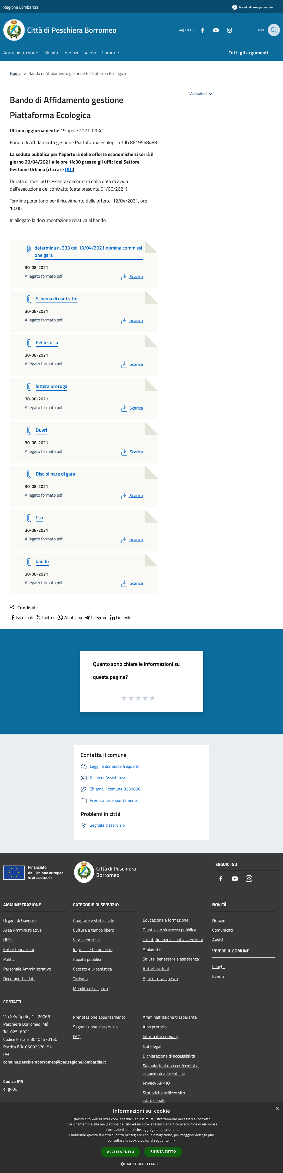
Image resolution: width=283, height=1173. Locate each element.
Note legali (152, 1046)
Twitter (45, 617)
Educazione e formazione (165, 920)
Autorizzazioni (156, 968)
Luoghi (218, 966)
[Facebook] (198, 30)
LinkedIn (120, 617)
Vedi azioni (201, 94)
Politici (9, 959)
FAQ (77, 1036)
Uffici (8, 939)
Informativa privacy (160, 1036)
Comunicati (222, 930)
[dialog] (141, 1138)
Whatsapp (69, 617)
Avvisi (217, 939)
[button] (142, 1164)
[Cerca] (273, 30)
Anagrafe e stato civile (93, 920)
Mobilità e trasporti (90, 988)
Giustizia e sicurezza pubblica (169, 929)
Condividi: (24, 608)
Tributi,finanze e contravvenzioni (173, 939)
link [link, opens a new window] (172, 1140)
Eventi (218, 976)
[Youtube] (211, 30)
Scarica (131, 276)
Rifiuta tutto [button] (163, 1151)
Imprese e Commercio (92, 949)
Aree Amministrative (22, 930)
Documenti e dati (19, 978)
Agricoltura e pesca (160, 978)
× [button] (277, 1109)
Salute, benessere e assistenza (171, 959)
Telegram (95, 617)
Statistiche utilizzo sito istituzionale (164, 1096)
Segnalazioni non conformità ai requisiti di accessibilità (171, 1069)
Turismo (80, 978)
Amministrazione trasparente (170, 1017)
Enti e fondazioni (18, 949)
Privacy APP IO (156, 1083)
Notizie (218, 920)
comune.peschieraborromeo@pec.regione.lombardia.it (54, 1062)
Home (15, 73)
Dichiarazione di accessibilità (169, 1056)
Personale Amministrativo (27, 969)
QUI (69, 169)
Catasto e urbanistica (92, 969)
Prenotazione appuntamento (99, 1017)
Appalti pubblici (87, 959)
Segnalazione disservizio (95, 1027)
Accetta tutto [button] (120, 1151)
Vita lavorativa (86, 939)
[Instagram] (225, 30)
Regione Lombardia (20, 7)
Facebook (21, 617)
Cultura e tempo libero (93, 930)
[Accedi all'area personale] (252, 7)
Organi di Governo (19, 920)
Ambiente (152, 949)
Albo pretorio (155, 1027)
